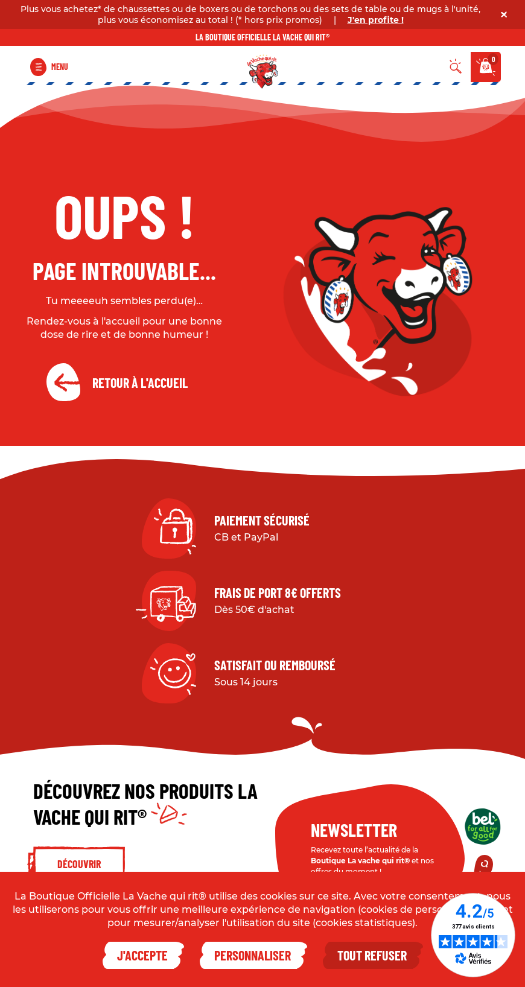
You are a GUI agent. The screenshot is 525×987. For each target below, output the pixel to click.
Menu (59, 67)
